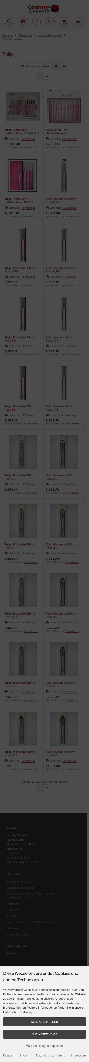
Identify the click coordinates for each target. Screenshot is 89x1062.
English (24, 1055)
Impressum (78, 1055)
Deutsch (8, 1055)
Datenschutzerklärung (50, 1055)
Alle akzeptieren (44, 1022)
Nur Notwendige (44, 1034)
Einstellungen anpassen (44, 1046)
